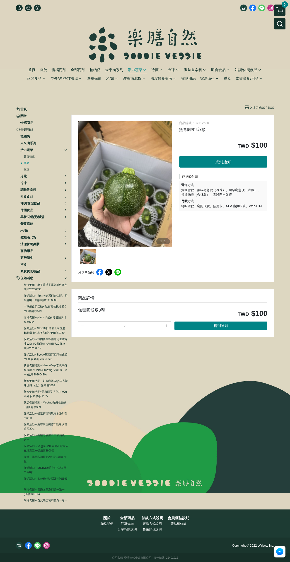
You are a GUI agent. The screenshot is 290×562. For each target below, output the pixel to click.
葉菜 (26, 163)
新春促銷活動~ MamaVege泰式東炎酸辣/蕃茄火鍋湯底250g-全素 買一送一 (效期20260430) (46, 370)
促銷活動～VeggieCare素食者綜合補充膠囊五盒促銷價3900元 (46, 448)
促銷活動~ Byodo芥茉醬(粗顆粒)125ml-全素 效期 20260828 (45, 357)
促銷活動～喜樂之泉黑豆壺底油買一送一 (45, 437)
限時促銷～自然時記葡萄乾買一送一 (45, 500)
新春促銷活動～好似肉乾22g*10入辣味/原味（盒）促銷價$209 (46, 383)
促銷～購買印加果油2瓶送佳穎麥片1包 (46, 459)
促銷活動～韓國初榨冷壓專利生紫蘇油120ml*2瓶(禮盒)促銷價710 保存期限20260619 (45, 344)
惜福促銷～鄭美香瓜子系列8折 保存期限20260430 (45, 287)
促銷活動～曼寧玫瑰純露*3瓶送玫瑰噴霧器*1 (45, 426)
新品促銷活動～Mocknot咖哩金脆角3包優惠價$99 (45, 405)
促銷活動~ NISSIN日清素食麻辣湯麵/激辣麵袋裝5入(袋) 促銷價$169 (44, 330)
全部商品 (127, 518)
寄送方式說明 (152, 523)
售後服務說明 (152, 529)
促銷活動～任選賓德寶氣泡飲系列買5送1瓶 (45, 416)
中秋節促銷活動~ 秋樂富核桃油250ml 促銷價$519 (45, 309)
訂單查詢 (127, 523)
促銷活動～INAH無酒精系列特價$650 (46, 481)
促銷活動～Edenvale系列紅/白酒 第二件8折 (45, 470)
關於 (107, 518)
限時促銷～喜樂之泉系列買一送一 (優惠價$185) (44, 492)
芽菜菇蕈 (29, 156)
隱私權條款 (178, 523)
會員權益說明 (178, 518)
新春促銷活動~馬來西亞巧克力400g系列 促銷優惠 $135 (45, 394)
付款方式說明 (152, 518)
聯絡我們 (107, 523)
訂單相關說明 (127, 529)
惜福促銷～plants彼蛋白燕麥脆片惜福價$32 (45, 320)
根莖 (26, 169)
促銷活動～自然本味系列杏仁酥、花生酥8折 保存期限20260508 (45, 298)
